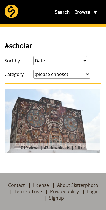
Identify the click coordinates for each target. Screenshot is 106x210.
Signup (56, 198)
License (41, 185)
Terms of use (28, 191)
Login (93, 191)
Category (14, 74)
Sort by (12, 61)
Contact (16, 185)
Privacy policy (64, 191)
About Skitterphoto (77, 185)
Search (62, 12)
